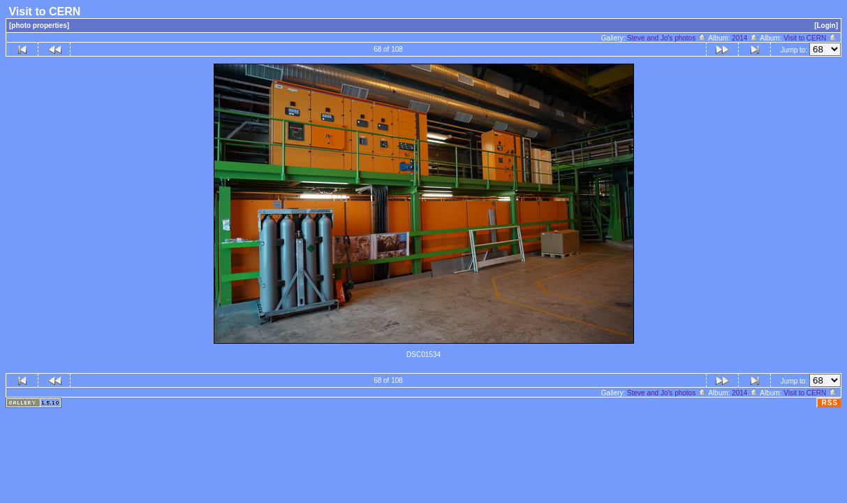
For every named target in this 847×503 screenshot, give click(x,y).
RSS (829, 403)
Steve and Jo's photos (667, 38)
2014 (745, 38)
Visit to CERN (810, 38)
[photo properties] (39, 25)
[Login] (826, 25)
